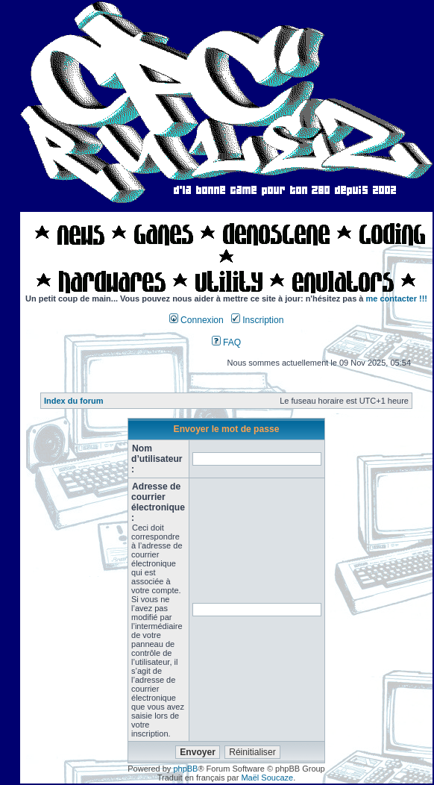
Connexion (196, 320)
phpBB (185, 768)
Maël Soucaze (267, 777)
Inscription (257, 320)
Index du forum (73, 400)
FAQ (227, 342)
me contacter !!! (397, 298)
